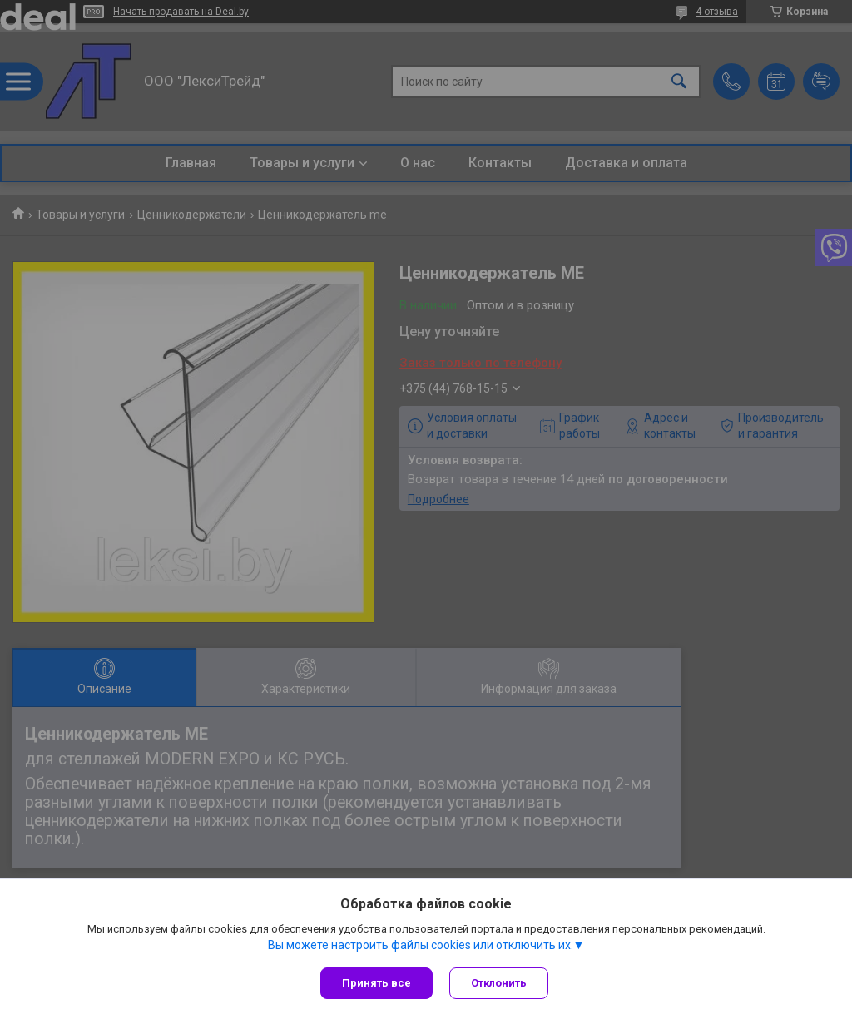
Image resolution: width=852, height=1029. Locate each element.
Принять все (376, 983)
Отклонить (499, 983)
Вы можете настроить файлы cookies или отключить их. (420, 945)
